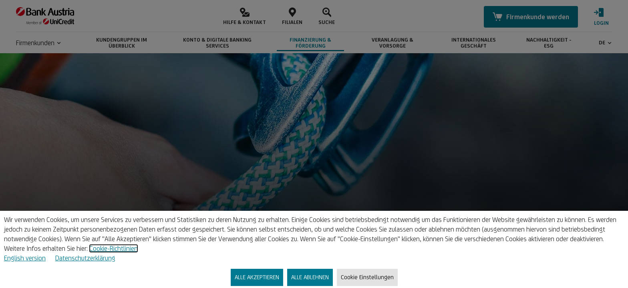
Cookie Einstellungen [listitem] (367, 277)
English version (25, 258)
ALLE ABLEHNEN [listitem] (310, 277)
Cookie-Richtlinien (113, 248)
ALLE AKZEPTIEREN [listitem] (257, 277)
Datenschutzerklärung (85, 258)
